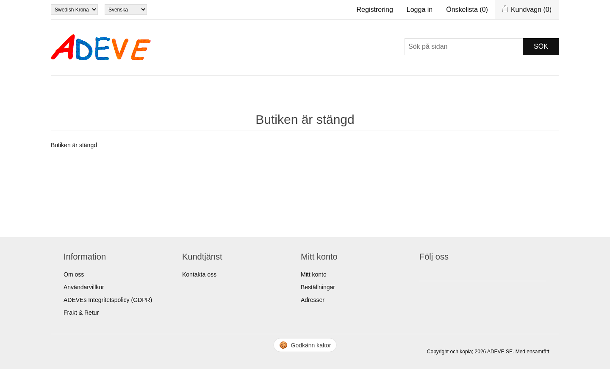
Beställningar (318, 287)
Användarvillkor (84, 287)
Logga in (420, 9)
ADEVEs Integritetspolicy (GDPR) (108, 299)
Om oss (74, 274)
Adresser (312, 299)
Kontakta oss (199, 274)
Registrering (375, 9)
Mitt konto (314, 274)
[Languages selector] (126, 9)
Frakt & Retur (81, 312)
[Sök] (464, 46)
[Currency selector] (74, 9)
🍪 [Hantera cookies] (305, 345)
